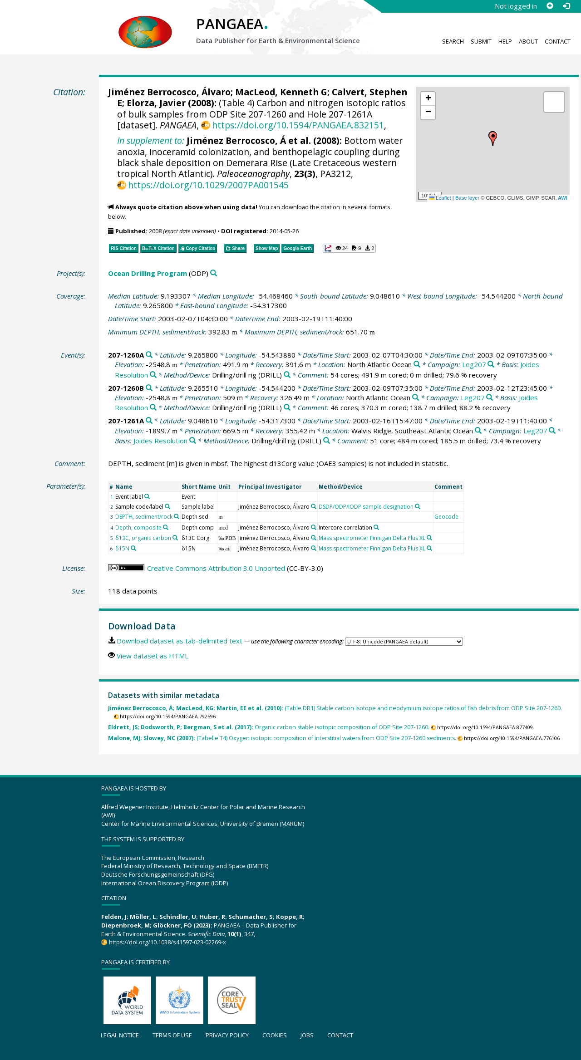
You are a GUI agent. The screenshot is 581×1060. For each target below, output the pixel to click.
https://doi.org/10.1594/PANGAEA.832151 (298, 125)
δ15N (122, 548)
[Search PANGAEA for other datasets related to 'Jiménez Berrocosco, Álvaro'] (313, 506)
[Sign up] (550, 5)
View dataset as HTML (152, 655)
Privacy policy (227, 1035)
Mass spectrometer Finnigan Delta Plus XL (372, 538)
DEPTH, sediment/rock (143, 516)
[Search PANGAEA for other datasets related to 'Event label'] (147, 496)
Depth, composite (138, 527)
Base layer (467, 198)
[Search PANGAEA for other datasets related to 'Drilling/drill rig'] (287, 375)
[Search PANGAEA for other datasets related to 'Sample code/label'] (167, 506)
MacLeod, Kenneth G (281, 92)
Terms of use (172, 1035)
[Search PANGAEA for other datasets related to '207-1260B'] (149, 388)
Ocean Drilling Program (147, 273)
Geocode (446, 516)
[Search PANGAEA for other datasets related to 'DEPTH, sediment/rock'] (176, 516)
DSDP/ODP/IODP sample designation (366, 506)
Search (453, 41)
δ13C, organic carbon (143, 538)
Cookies (274, 1035)
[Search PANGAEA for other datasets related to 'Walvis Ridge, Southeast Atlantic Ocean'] (478, 430)
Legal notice (120, 1035)
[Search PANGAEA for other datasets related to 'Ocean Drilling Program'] (213, 273)
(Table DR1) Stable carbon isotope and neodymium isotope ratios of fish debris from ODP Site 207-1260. (335, 708)
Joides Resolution (160, 440)
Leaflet (440, 198)
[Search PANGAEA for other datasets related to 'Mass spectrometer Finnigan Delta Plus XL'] (429, 537)
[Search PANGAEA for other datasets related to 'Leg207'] (490, 364)
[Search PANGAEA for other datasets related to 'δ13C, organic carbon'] (175, 537)
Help (505, 41)
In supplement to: (150, 140)
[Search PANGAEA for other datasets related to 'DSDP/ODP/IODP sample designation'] (417, 506)
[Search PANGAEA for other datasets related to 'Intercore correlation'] (376, 527)
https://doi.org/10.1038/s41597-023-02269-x (167, 942)
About (528, 41)
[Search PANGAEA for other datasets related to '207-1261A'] (149, 420)
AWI (562, 198)
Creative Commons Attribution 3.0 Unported (216, 568)
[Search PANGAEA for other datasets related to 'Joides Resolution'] (153, 375)
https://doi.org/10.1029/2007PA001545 (208, 185)
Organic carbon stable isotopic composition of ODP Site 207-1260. (268, 727)
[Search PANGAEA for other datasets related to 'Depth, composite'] (165, 527)
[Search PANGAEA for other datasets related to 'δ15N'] (133, 548)
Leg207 (474, 364)
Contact (558, 41)
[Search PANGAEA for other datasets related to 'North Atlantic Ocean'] (417, 364)
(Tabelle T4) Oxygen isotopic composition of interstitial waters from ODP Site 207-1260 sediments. (282, 738)
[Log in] (566, 5)
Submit (481, 41)
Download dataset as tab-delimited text (179, 640)
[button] (493, 139)
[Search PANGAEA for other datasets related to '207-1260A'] (149, 355)
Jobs (307, 1035)
